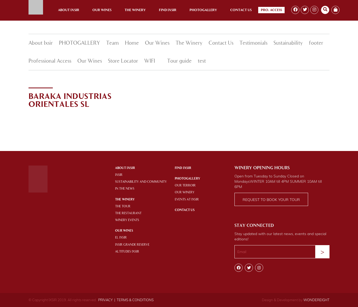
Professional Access (50, 61)
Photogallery (203, 10)
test (202, 61)
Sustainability (288, 43)
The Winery (135, 10)
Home (132, 43)
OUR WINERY (185, 192)
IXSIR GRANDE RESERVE (132, 244)
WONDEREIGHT (316, 300)
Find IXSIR (183, 168)
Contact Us (241, 10)
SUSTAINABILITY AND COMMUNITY (141, 182)
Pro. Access (271, 10)
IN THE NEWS (124, 188)
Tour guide (179, 61)
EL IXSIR (121, 237)
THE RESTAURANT (128, 213)
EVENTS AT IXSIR (187, 199)
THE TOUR (122, 206)
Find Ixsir (167, 10)
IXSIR (119, 175)
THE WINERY (125, 199)
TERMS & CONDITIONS (135, 300)
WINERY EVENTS (127, 220)
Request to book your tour (271, 199)
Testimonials (253, 43)
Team (112, 43)
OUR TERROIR (185, 185)
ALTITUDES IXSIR (127, 251)
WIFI (149, 61)
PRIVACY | (106, 300)
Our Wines (101, 10)
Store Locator (123, 61)
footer (316, 43)
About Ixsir (68, 10)
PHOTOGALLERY (79, 43)
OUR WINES (124, 230)
